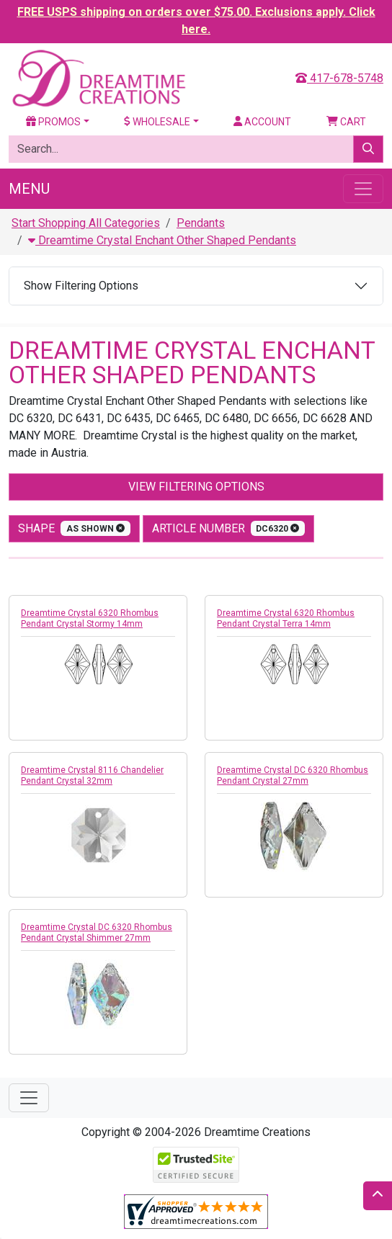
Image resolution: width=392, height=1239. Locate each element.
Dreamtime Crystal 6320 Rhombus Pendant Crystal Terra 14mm (286, 618)
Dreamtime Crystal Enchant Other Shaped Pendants (162, 240)
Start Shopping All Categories (86, 223)
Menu (29, 188)
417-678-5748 (339, 78)
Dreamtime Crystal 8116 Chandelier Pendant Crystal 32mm (92, 775)
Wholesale (157, 122)
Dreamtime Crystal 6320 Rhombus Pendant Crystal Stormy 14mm (90, 618)
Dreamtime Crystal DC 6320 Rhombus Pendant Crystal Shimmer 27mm (96, 932)
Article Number (229, 528)
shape (74, 528)
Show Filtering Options (81, 285)
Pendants (201, 223)
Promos (53, 122)
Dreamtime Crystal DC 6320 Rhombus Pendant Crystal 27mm (292, 775)
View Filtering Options (196, 486)
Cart (346, 122)
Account (262, 122)
